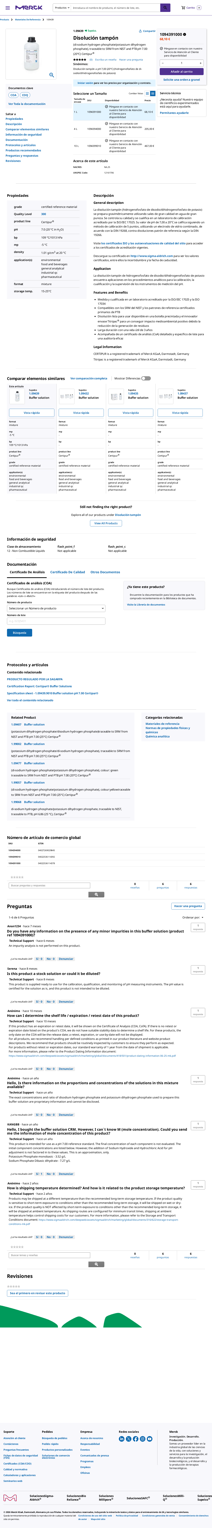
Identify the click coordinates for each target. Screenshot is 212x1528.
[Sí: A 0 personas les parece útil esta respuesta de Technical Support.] (39, 950)
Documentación (17, 140)
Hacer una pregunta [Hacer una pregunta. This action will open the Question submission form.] (131, 59)
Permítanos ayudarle (174, 113)
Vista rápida (32, 413)
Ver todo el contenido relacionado (30, 700)
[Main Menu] (8, 7)
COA (13, 95)
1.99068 (16, 802)
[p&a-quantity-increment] (200, 63)
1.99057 (16, 782)
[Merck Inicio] (28, 8)
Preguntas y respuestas (22, 156)
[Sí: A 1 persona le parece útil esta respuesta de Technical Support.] (39, 1165)
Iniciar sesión (85, 83)
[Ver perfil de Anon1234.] (14, 917)
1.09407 (16, 724)
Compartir (147, 31)
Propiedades (14, 119)
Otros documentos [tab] (105, 572)
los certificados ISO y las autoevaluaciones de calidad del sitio (143, 243)
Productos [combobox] (61, 7)
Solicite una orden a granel (181, 79)
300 (43, 214)
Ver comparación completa (88, 378)
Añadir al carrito (181, 71)
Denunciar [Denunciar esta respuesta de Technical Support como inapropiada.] (66, 950)
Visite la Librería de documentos (146, 604)
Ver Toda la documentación (26, 104)
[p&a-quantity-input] (182, 63)
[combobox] (111, 8)
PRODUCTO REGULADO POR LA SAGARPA (35, 679)
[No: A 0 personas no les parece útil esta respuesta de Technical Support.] (50, 950)
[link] (17, 877)
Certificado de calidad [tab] (67, 572)
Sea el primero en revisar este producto (39, 1276)
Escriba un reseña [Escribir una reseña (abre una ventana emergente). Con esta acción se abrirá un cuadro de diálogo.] (105, 59)
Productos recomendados (23, 150)
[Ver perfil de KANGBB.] (13, 1115)
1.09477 (16, 763)
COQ (25, 95)
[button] (198, 918)
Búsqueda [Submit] (19, 632)
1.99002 (16, 744)
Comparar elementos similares (27, 129)
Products (4, 19)
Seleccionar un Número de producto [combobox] (32, 608)
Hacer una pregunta (188, 897)
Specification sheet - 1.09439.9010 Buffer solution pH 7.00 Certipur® (52, 693)
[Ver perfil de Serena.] (12, 959)
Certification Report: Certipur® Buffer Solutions (39, 686)
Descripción (14, 124)
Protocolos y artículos (21, 145)
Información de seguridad (24, 134)
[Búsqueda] (165, 8)
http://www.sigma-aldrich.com (152, 256)
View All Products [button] (106, 523)
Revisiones (13, 161)
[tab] (7, 19)
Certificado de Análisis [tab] (27, 572)
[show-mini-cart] (191, 7)
